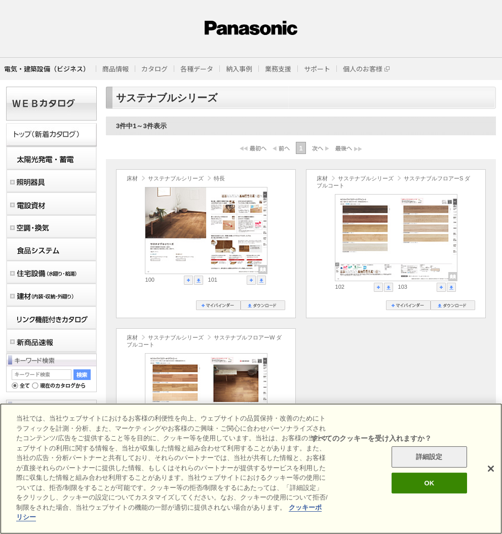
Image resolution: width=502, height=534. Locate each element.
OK (429, 483)
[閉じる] (491, 468)
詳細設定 (429, 457)
